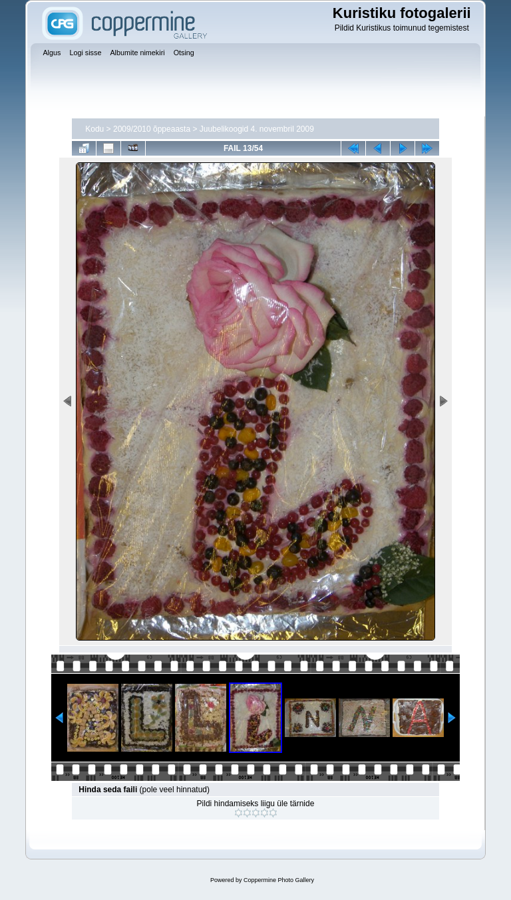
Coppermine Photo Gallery (279, 880)
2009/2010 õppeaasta (151, 129)
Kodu (94, 129)
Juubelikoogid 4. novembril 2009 (257, 129)
